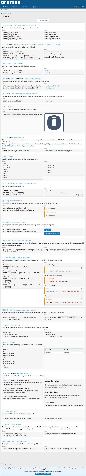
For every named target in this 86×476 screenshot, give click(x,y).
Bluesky (23, 144)
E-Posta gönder (49, 88)
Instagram (58, 144)
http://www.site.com (50, 71)
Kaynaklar (35, 7)
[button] (18, 7)
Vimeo (26, 146)
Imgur (52, 144)
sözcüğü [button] (65, 250)
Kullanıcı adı (48, 101)
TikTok (9, 146)
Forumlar (14, 7)
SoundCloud (78, 144)
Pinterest (65, 144)
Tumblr (14, 146)
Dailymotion (30, 144)
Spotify (4, 146)
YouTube (32, 146)
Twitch (19, 146)
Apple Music (16, 144)
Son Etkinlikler (5, 10)
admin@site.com (49, 73)
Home (5, 7)
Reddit (71, 144)
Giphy (48, 144)
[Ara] (83, 7)
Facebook (38, 144)
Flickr (43, 144)
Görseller (24, 7)
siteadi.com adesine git (51, 86)
